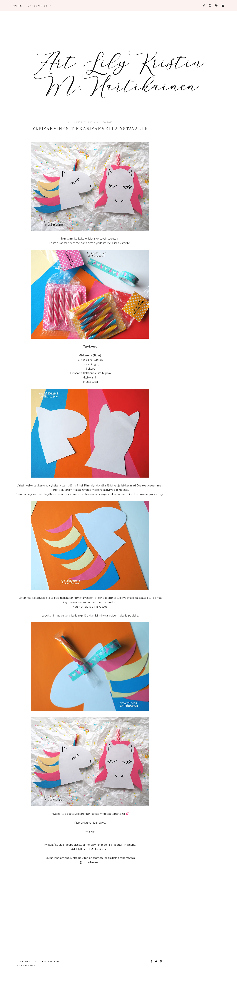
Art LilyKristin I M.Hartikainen (90, 849)
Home (17, 5)
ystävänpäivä (26, 965)
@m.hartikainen (90, 862)
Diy (36, 961)
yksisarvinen (50, 961)
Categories (39, 5)
